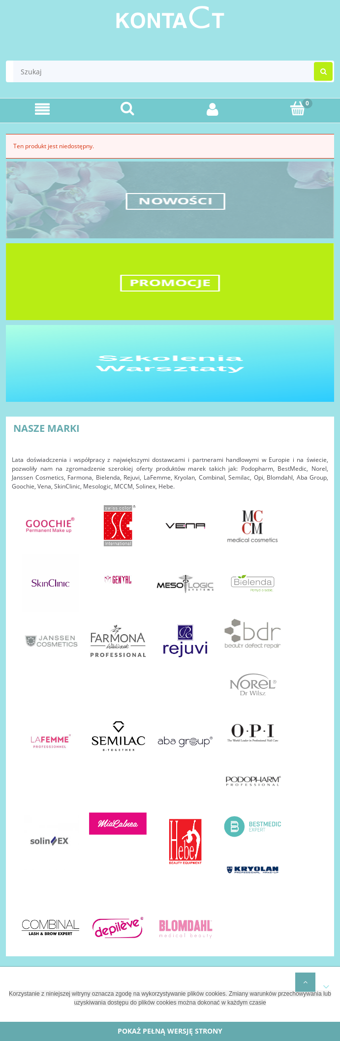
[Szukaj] (127, 108)
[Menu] (42, 109)
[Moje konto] (212, 109)
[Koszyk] (297, 108)
